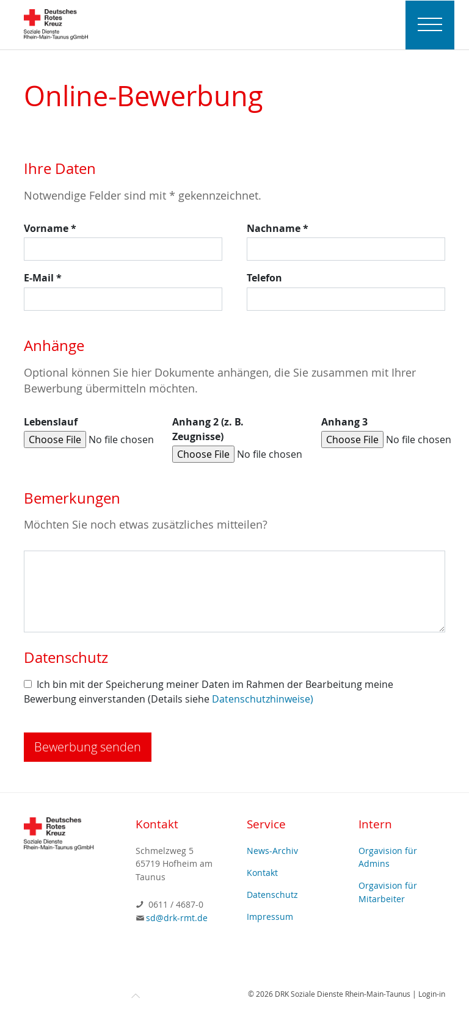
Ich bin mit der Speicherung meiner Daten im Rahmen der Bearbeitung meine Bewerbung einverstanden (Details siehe (208, 692)
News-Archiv (272, 850)
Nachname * (277, 228)
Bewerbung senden (87, 747)
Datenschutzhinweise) (262, 699)
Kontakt (262, 872)
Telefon (264, 277)
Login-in (431, 994)
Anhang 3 (344, 422)
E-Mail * (43, 277)
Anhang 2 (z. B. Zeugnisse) (208, 429)
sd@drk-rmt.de (177, 918)
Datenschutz (272, 894)
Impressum (270, 916)
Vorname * (50, 228)
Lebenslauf (51, 422)
